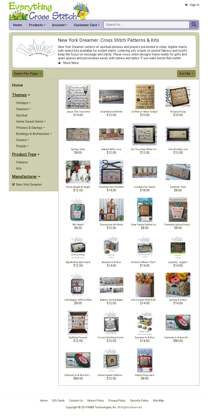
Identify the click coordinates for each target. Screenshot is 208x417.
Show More (68, 63)
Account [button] (58, 25)
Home (17, 25)
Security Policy (139, 400)
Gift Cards (58, 400)
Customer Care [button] (85, 25)
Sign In (192, 5)
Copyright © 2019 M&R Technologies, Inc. (91, 407)
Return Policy (95, 400)
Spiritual (21, 115)
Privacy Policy (117, 400)
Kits (19, 168)
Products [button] (36, 25)
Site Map (158, 400)
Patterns (22, 162)
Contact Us (76, 400)
